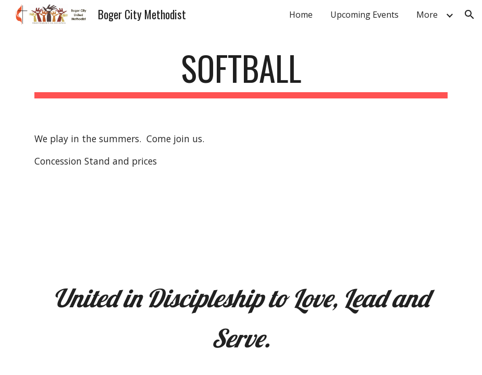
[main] (240, 73)
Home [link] (301, 14)
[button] (469, 14)
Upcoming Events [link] (364, 14)
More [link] (427, 14)
